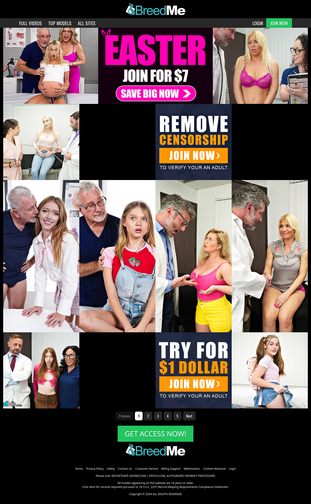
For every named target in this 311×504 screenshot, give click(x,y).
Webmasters (192, 468)
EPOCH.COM (157, 476)
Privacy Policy (95, 468)
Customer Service (146, 468)
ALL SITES (86, 23)
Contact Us (125, 468)
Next (189, 416)
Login (232, 468)
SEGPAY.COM (137, 476)
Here (92, 487)
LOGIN (257, 23)
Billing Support (170, 468)
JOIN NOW (279, 23)
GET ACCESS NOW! (155, 434)
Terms (79, 468)
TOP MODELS (59, 23)
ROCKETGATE (120, 476)
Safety (111, 468)
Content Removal (214, 468)
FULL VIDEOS (30, 23)
